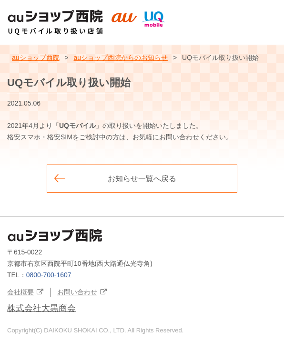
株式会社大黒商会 (41, 308)
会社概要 (20, 292)
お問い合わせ (77, 292)
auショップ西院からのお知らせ (121, 57)
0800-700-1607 (48, 275)
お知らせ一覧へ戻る (142, 179)
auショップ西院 (36, 57)
